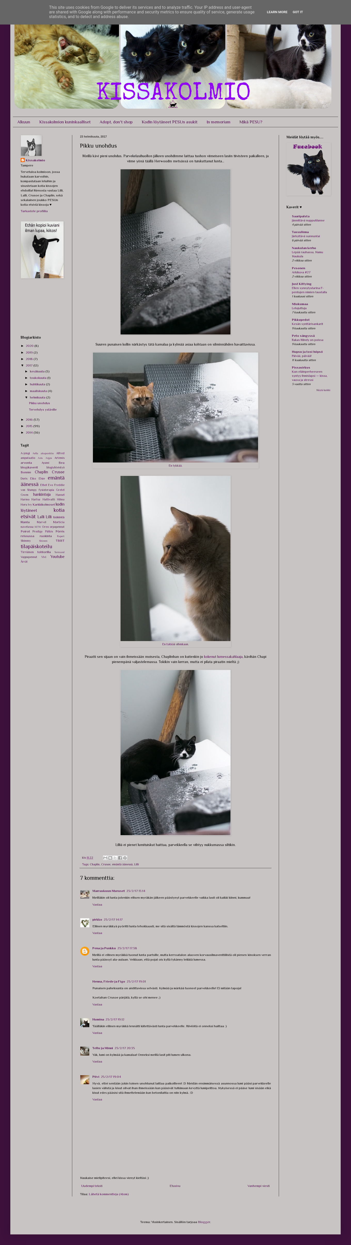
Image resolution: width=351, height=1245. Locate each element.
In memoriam (218, 121)
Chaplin (95, 864)
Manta (25, 522)
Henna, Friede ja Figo (108, 981)
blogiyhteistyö (55, 467)
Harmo (25, 499)
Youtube (57, 556)
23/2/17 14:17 (113, 919)
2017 (29, 365)
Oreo (45, 527)
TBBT (60, 540)
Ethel (43, 485)
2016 (30, 419)
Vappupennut (29, 557)
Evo (50, 485)
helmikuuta (38, 397)
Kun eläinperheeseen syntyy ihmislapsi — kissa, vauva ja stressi (310, 376)
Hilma (61, 499)
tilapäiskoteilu (36, 546)
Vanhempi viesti (259, 1186)
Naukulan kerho (304, 248)
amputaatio (28, 458)
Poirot (25, 531)
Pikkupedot (301, 320)
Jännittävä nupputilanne (308, 220)
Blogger (204, 1222)
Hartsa (35, 499)
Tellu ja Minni (102, 1048)
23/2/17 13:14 (135, 891)
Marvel (41, 522)
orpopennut (57, 527)
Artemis (59, 458)
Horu (24, 504)
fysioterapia (46, 490)
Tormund (59, 552)
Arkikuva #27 (301, 272)
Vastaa (97, 904)
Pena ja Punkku (104, 948)
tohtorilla (44, 552)
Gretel (60, 490)
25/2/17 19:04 (111, 1077)
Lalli (40, 517)
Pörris (60, 531)
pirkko (97, 919)
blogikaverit (29, 467)
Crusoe (105, 864)
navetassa (27, 527)
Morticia (59, 522)
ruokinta (46, 536)
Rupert (61, 536)
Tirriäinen (27, 552)
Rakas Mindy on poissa (307, 340)
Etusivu (175, 1186)
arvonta (26, 463)
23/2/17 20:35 (125, 1048)
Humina (98, 1019)
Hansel (60, 495)
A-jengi (25, 453)
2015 (29, 426)
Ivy (30, 504)
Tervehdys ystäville (43, 409)
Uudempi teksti (91, 1186)
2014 (30, 432)
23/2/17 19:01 (136, 981)
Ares (40, 458)
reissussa (27, 536)
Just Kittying (302, 284)
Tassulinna (300, 232)
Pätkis (49, 531)
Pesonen (298, 268)
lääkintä (59, 517)
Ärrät (24, 561)
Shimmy (26, 540)
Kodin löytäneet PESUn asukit (169, 121)
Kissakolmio (35, 160)
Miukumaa (300, 304)
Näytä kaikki (323, 390)
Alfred (60, 453)
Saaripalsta (300, 216)
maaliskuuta (39, 391)
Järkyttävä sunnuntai (306, 236)
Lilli (136, 864)
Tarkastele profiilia (34, 211)
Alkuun (23, 121)
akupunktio (47, 453)
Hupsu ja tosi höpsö (307, 352)
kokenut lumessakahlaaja (223, 657)
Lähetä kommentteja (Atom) (109, 1194)
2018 (30, 359)
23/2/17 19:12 (115, 1019)
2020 (30, 346)
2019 (30, 352)
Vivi (43, 557)
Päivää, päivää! (302, 356)
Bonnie (26, 472)
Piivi (95, 1077)
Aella (35, 453)
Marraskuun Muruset (108, 891)
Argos (48, 458)
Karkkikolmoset (44, 504)
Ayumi (45, 463)
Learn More (277, 12)
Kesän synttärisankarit (307, 324)
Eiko (33, 478)
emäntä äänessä (122, 864)
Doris (24, 478)
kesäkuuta (37, 371)
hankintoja (42, 494)
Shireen (43, 540)
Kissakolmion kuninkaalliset (65, 121)
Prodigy (38, 531)
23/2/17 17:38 (127, 948)
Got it (298, 12)
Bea (62, 463)
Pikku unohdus (39, 403)
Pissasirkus (301, 367)
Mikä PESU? (251, 121)
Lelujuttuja (299, 308)
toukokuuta (38, 378)
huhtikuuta (38, 384)
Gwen (24, 495)
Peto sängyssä (303, 336)
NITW (38, 526)
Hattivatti (49, 499)
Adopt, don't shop (116, 121)
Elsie (42, 478)
